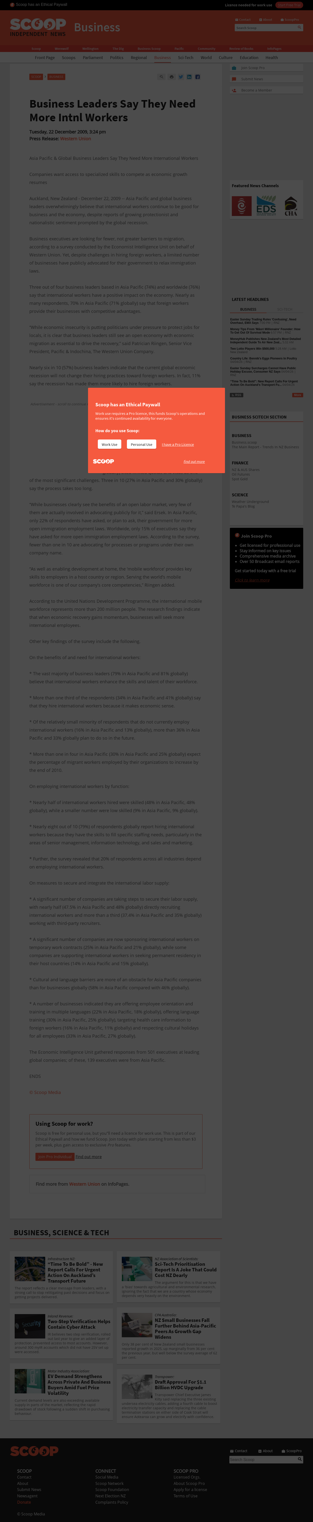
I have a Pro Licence (178, 444)
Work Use (109, 444)
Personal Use (141, 444)
